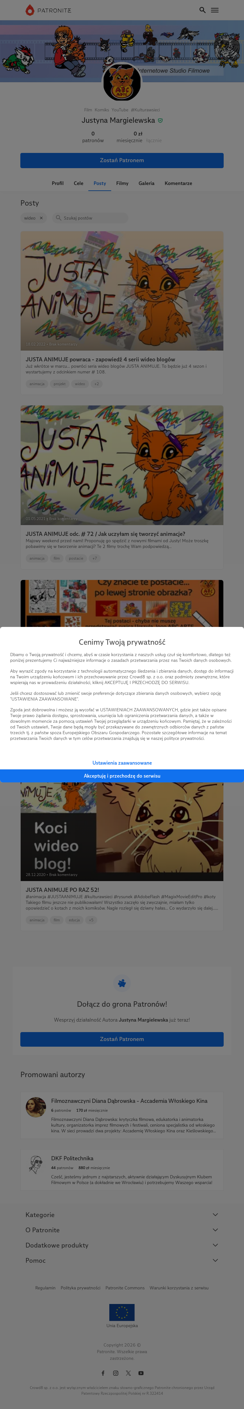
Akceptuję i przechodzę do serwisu (122, 776)
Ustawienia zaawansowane (122, 763)
